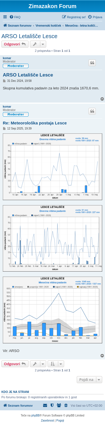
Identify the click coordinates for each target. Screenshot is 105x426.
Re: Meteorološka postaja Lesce (35, 123)
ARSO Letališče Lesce (29, 36)
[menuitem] (14, 17)
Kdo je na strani (15, 391)
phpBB (35, 415)
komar (7, 58)
